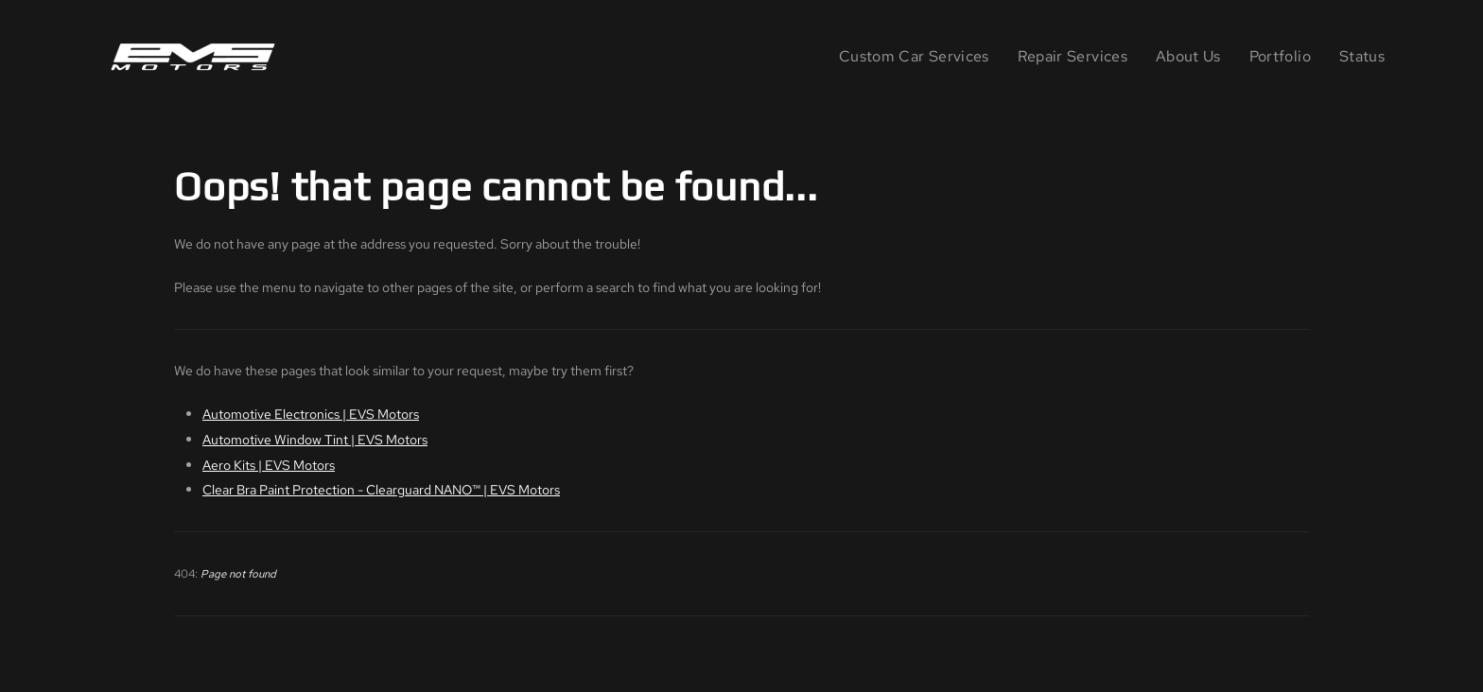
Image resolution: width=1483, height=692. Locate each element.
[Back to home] (196, 57)
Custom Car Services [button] (914, 56)
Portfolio (1280, 56)
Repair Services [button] (1072, 56)
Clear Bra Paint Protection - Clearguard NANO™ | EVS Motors (381, 489)
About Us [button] (1188, 56)
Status (1362, 56)
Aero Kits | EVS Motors (268, 465)
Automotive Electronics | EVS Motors (310, 414)
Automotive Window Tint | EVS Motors (314, 439)
